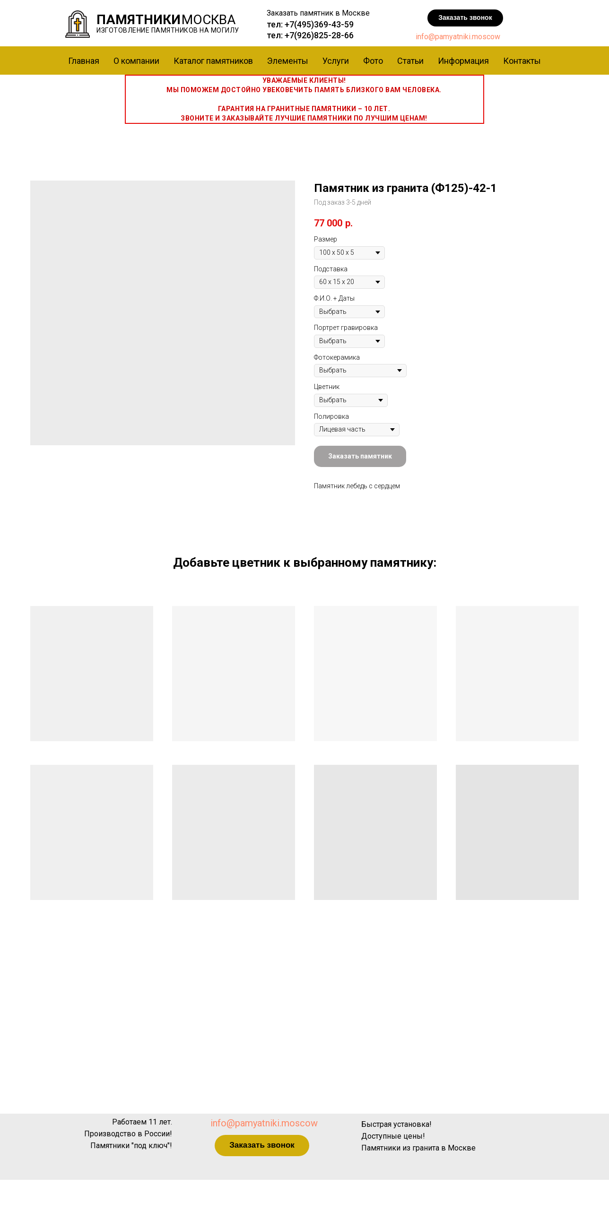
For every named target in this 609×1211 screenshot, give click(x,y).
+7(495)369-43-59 (319, 24)
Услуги (335, 61)
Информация (463, 61)
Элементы (287, 61)
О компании (136, 61)
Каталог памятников (213, 61)
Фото (373, 61)
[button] (465, 17)
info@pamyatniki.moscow (458, 36)
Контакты (522, 61)
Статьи (410, 61)
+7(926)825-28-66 (319, 35)
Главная (83, 61)
